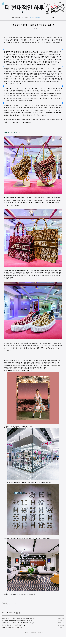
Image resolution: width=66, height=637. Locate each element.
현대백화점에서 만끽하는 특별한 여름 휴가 (12, 625)
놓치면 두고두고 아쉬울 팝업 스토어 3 (11, 627)
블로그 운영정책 (33, 632)
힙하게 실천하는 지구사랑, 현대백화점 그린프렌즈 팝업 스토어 (17, 618)
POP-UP (28, 28)
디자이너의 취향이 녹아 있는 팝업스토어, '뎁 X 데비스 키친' (17, 623)
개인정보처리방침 (41, 632)
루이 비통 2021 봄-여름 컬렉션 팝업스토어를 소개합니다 (16, 620)
